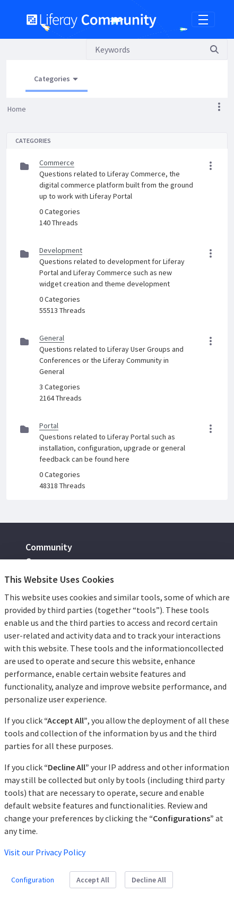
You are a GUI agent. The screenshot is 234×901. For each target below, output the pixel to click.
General (51, 338)
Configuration (32, 880)
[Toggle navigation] (203, 20)
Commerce (56, 162)
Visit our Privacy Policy (44, 852)
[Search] (144, 49)
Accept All (92, 880)
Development (60, 250)
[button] (219, 106)
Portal (48, 425)
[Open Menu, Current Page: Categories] (56, 79)
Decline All (149, 880)
